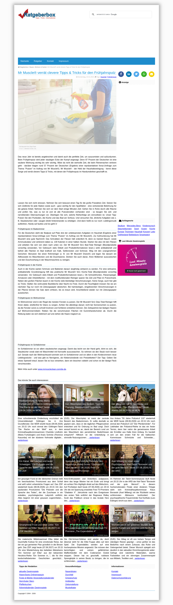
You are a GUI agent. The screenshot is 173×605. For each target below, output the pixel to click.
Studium (121, 226)
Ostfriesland (123, 235)
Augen (144, 229)
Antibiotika (69, 581)
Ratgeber (38, 61)
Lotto (153, 232)
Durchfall (69, 575)
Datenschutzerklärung (121, 578)
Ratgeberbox (23, 67)
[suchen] (120, 14)
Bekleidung (134, 235)
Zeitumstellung (71, 584)
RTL (95, 535)
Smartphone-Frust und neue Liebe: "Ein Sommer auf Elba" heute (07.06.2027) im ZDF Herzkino (39, 528)
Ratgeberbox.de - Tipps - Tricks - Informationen (36, 14)
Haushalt (103, 77)
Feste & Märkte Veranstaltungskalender (36, 578)
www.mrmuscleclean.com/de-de (52, 369)
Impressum (64, 61)
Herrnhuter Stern (26, 581)
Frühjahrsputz (111, 77)
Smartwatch (144, 235)
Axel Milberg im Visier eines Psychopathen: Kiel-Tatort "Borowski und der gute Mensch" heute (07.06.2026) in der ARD (132, 466)
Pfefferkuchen (25, 584)
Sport (136, 229)
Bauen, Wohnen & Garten (38, 67)
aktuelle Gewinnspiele (29, 571)
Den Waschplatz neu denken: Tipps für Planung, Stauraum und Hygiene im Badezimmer (84, 407)
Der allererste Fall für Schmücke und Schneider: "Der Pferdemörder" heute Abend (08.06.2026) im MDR (130, 407)
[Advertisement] (86, 38)
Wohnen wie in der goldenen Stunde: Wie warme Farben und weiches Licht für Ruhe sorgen (133, 528)
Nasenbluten (70, 571)
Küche (152, 229)
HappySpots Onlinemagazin (31, 575)
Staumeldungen (125, 229)
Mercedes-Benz (134, 226)
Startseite (24, 61)
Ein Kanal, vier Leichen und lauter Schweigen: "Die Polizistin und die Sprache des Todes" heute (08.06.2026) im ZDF (39, 466)
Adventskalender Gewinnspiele (33, 588)
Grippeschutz (71, 578)
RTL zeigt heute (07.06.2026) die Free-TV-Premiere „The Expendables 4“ (86, 530)
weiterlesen (23, 440)
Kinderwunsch (149, 226)
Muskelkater (70, 588)
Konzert (146, 232)
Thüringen (129, 232)
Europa (121, 232)
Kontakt (50, 61)
